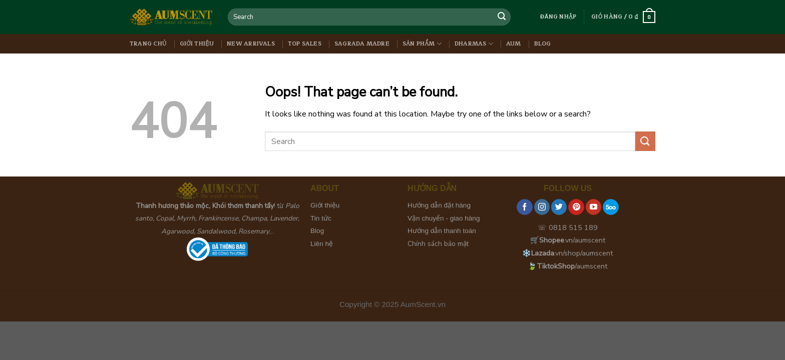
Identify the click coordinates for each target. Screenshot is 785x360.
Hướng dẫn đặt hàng (439, 205)
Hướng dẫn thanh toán (442, 230)
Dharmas (474, 43)
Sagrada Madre (361, 43)
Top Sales (304, 43)
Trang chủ (148, 43)
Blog (542, 43)
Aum (513, 43)
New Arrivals (251, 43)
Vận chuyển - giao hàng (444, 218)
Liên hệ (321, 244)
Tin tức (320, 218)
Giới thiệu (197, 43)
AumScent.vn (423, 304)
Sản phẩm (422, 43)
